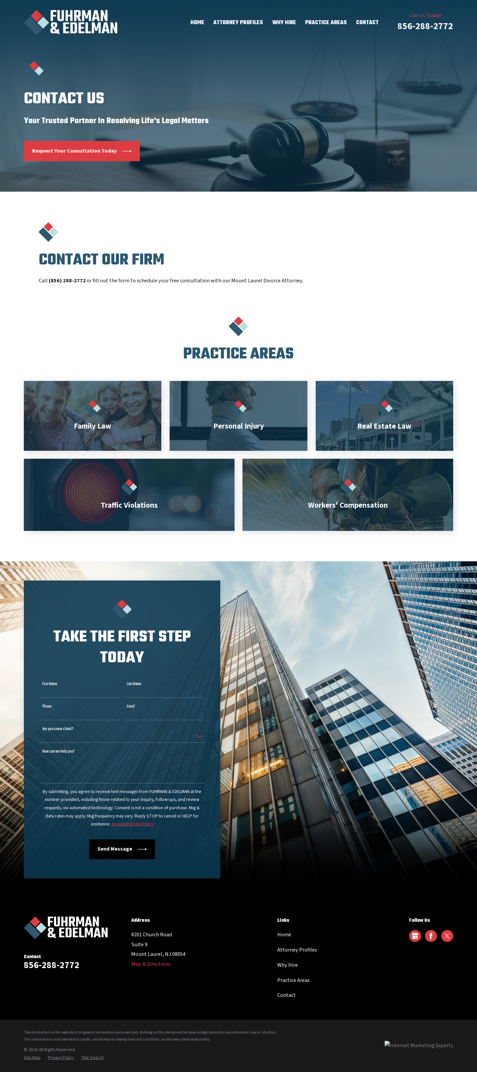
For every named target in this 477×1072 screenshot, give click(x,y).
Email (125, 707)
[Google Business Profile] (415, 936)
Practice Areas (293, 980)
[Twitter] (447, 936)
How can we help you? (52, 752)
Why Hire (287, 965)
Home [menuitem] (197, 22)
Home (284, 935)
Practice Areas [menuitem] (326, 22)
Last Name (128, 684)
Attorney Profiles (297, 950)
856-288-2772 (425, 26)
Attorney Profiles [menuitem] (238, 22)
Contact (286, 995)
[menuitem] (32, 1058)
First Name (43, 684)
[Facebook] (431, 936)
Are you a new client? (51, 729)
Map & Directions (151, 964)
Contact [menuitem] (367, 22)
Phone (40, 707)
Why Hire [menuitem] (284, 22)
